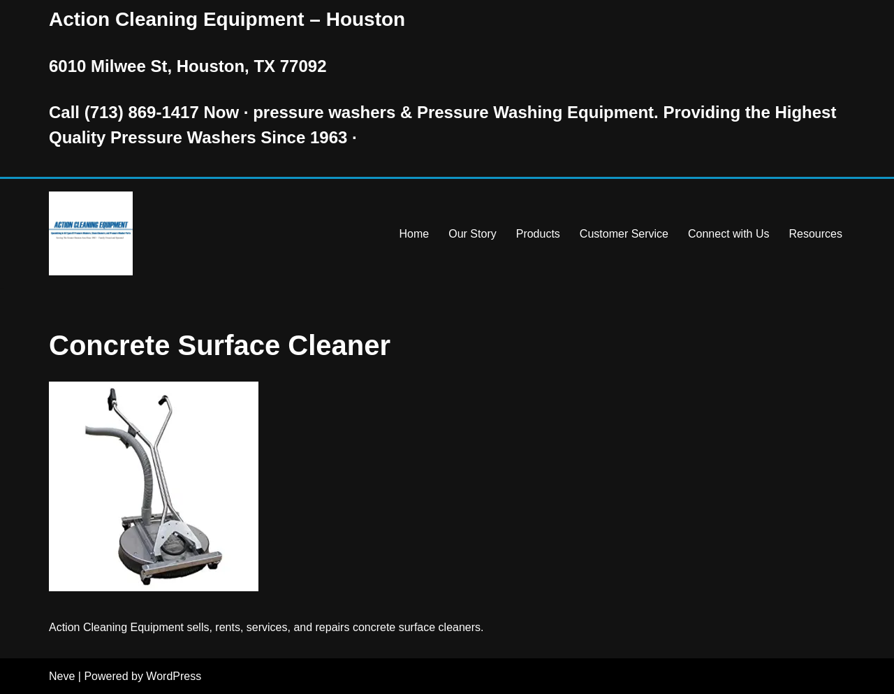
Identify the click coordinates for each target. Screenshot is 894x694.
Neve (62, 676)
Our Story (472, 234)
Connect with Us (729, 234)
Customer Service (624, 234)
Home (415, 234)
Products (538, 234)
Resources (815, 234)
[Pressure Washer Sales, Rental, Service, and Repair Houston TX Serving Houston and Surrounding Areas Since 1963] (91, 233)
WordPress (173, 676)
